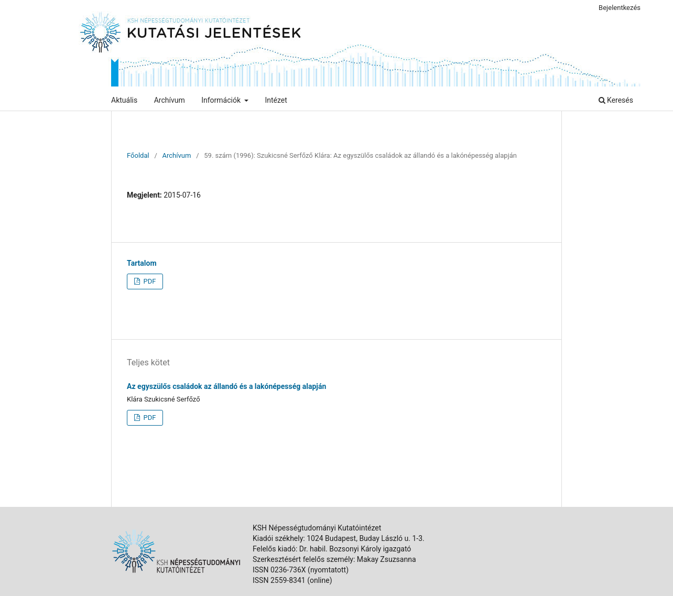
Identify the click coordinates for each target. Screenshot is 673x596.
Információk (221, 100)
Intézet (276, 100)
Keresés (616, 100)
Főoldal (138, 155)
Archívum (169, 100)
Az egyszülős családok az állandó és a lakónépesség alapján (226, 386)
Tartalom (142, 263)
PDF (149, 281)
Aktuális (124, 100)
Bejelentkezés (620, 8)
